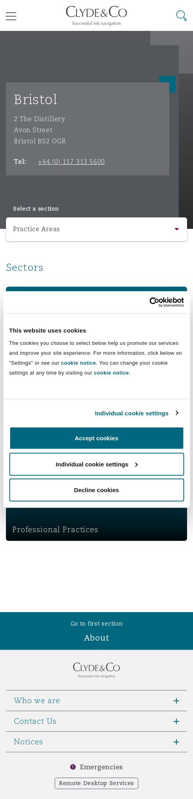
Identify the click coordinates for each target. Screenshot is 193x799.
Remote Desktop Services (96, 783)
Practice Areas (36, 229)
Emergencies (101, 767)
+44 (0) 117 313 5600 (71, 162)
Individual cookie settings (132, 412)
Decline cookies (96, 490)
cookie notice (78, 363)
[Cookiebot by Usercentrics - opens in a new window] (149, 302)
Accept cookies (96, 438)
